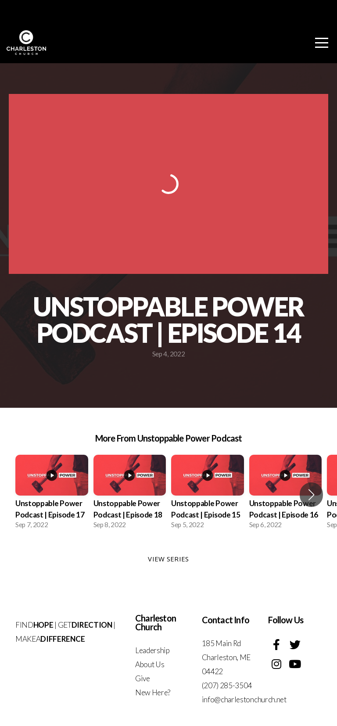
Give (142, 678)
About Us (149, 664)
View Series (168, 558)
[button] (311, 494)
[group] (51, 494)
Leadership (152, 650)
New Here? (152, 692)
